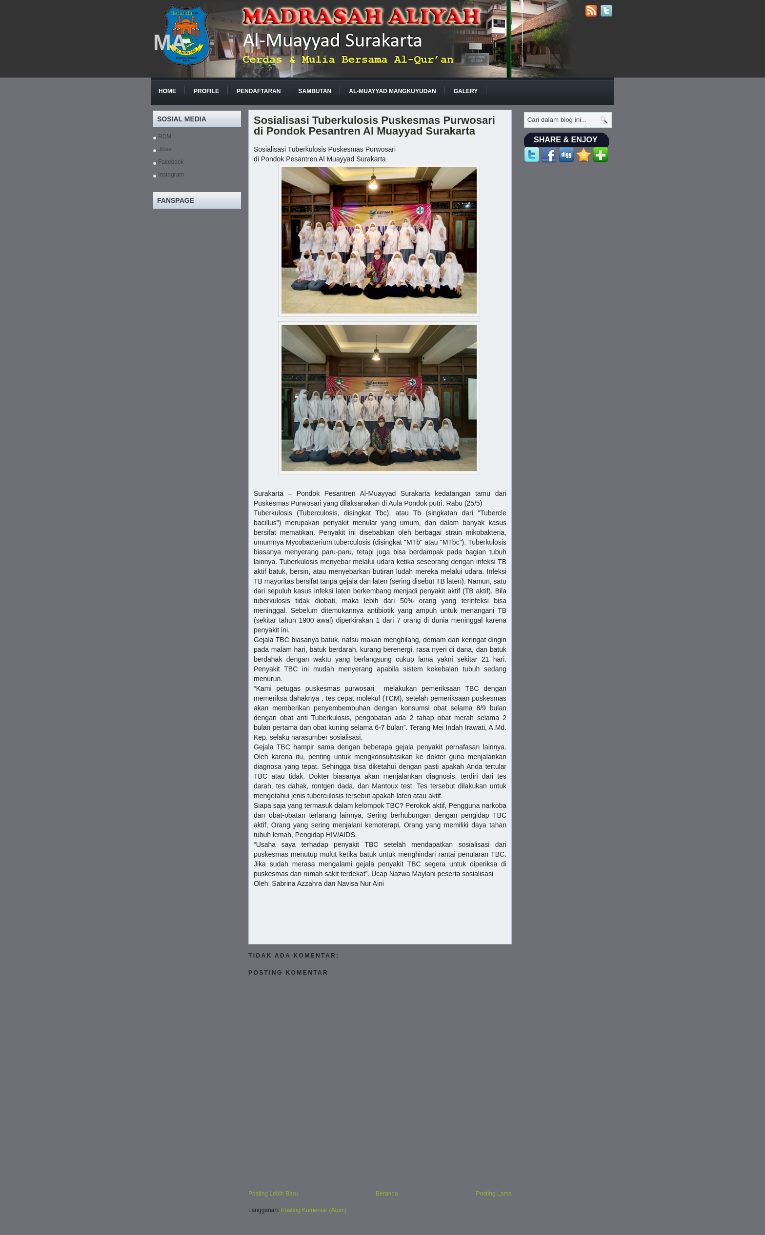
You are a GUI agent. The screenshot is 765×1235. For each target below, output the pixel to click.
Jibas (165, 149)
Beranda (181, 13)
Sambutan (314, 91)
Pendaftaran (259, 91)
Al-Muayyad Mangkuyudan (392, 91)
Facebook (171, 161)
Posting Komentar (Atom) (314, 1210)
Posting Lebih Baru (273, 1193)
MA (169, 42)
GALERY (466, 91)
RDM (164, 136)
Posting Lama (494, 1193)
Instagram (171, 174)
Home (167, 91)
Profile (206, 91)
